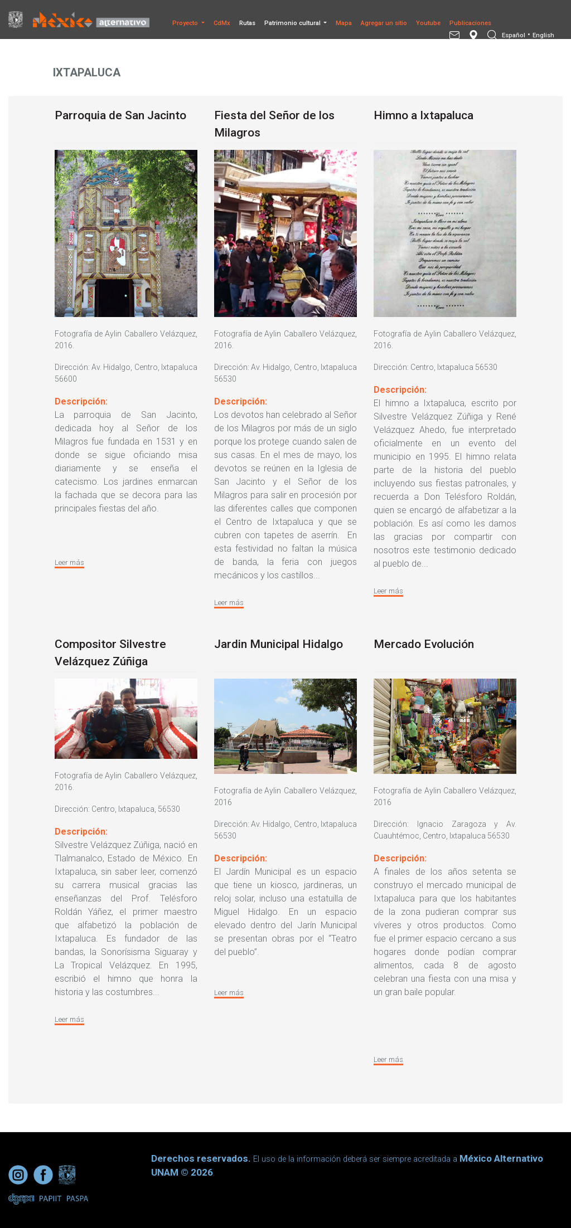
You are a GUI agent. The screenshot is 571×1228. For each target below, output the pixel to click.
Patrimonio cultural (293, 23)
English (543, 35)
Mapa (344, 23)
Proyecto (186, 23)
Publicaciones (470, 23)
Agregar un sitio (384, 23)
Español (513, 35)
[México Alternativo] (93, 19)
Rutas (247, 23)
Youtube (428, 23)
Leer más (69, 562)
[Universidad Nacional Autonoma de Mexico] (18, 19)
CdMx (222, 23)
